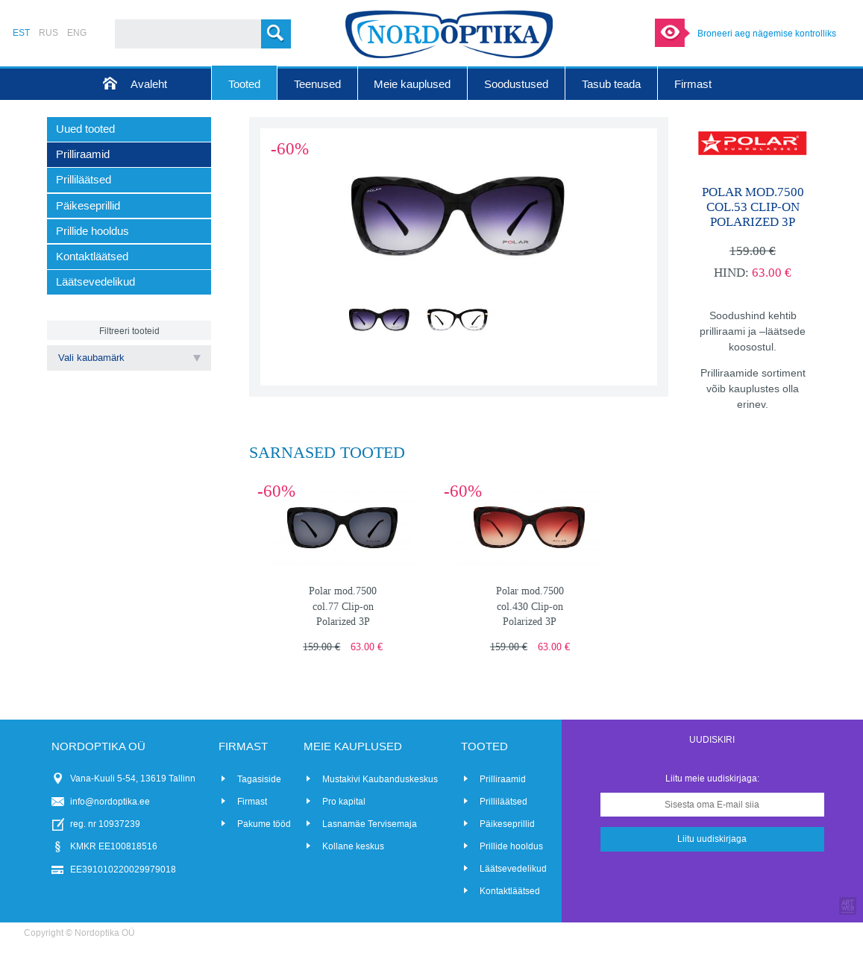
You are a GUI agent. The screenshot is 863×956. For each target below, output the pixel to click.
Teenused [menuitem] (317, 84)
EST (21, 33)
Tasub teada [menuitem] (611, 84)
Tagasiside (259, 779)
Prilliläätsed (503, 801)
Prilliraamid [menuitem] (83, 154)
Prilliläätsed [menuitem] (83, 180)
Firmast (252, 801)
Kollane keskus (353, 846)
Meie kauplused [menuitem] (412, 84)
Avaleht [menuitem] (149, 84)
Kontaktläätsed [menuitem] (92, 256)
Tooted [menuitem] (244, 84)
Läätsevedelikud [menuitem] (95, 282)
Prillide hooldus (511, 846)
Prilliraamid (503, 779)
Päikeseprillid (507, 824)
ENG (77, 33)
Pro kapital (343, 801)
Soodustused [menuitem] (516, 84)
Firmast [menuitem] (693, 84)
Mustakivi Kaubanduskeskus (380, 779)
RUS (48, 33)
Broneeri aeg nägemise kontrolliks (766, 33)
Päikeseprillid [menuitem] (88, 206)
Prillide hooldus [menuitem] (92, 231)
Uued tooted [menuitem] (85, 129)
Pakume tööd (264, 824)
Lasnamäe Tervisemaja (369, 824)
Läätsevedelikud (513, 869)
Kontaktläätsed (510, 891)
